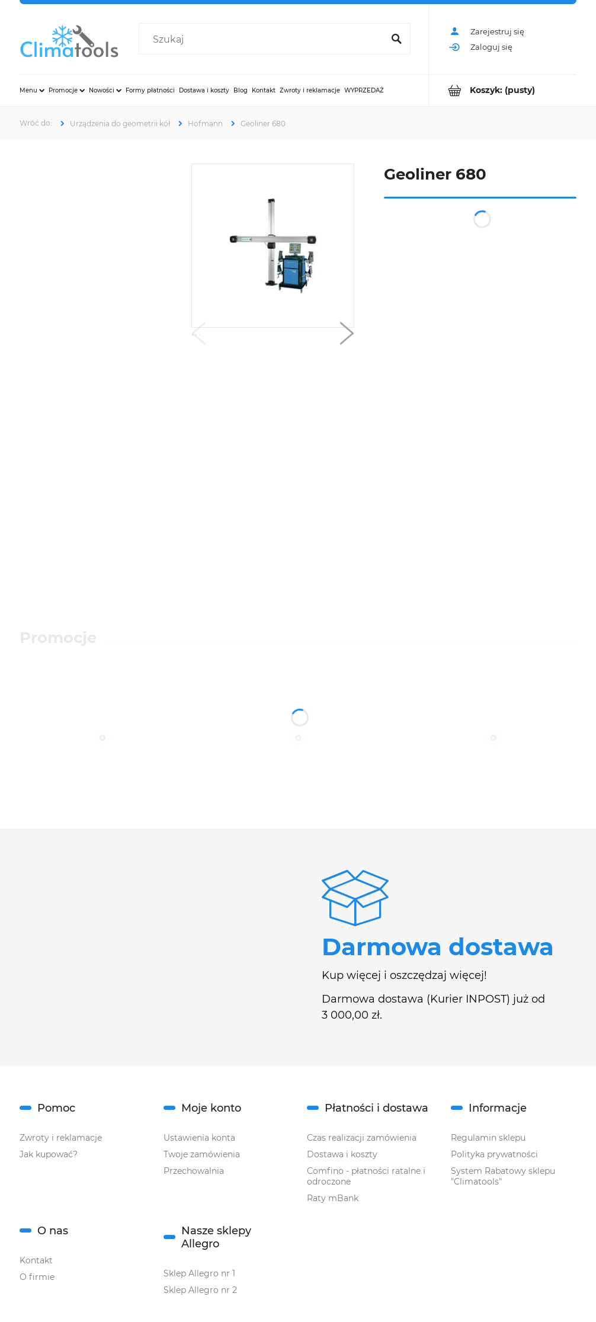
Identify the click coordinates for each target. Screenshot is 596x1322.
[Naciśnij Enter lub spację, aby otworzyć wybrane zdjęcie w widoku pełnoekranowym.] (273, 246)
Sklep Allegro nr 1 (199, 1273)
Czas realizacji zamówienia (361, 1137)
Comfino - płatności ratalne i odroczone (366, 1176)
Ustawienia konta (199, 1137)
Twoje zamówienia (202, 1154)
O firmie (37, 1277)
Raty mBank (332, 1198)
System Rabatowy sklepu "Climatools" (503, 1176)
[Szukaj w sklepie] (263, 39)
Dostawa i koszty (342, 1154)
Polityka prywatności (494, 1154)
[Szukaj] (396, 39)
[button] (198, 336)
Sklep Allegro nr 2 (200, 1290)
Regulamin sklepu (488, 1137)
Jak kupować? (49, 1154)
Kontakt (36, 1260)
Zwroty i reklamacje (61, 1137)
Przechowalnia (194, 1171)
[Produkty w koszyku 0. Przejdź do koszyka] (502, 90)
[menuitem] (32, 90)
